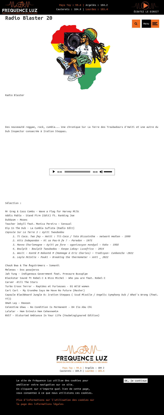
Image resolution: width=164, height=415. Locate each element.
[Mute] (101, 171)
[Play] (53, 171)
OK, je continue (136, 380)
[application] (82, 172)
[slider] (77, 172)
